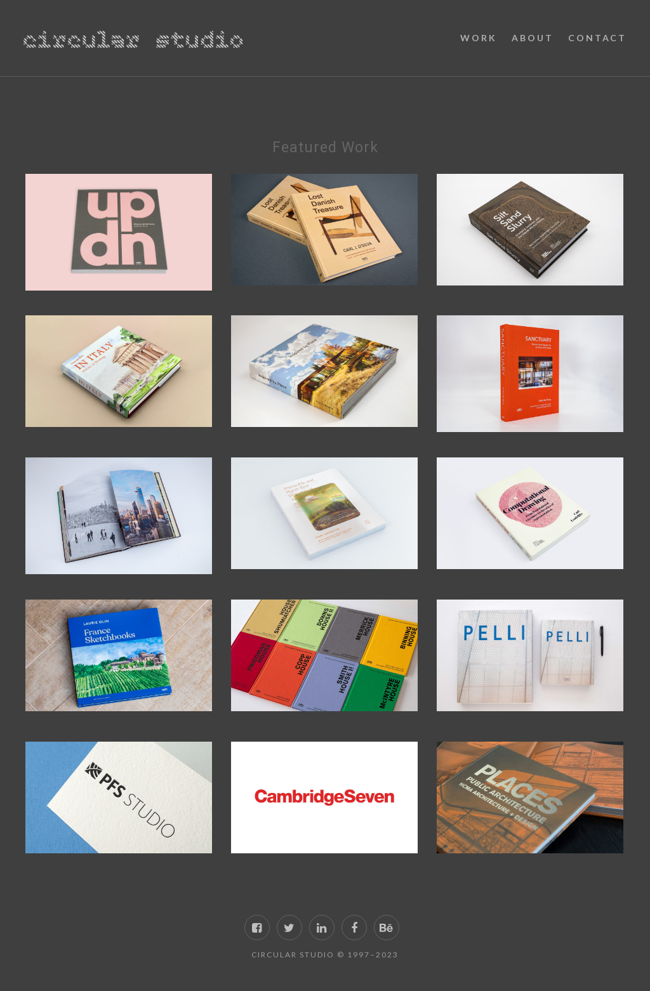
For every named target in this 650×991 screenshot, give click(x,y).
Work (478, 37)
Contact (597, 37)
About (532, 37)
